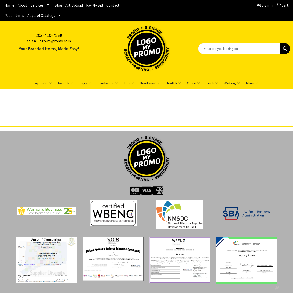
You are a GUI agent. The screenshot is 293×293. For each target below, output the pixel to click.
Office (193, 83)
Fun (129, 83)
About (22, 5)
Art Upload (74, 5)
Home (9, 5)
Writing (232, 83)
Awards (65, 83)
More (252, 83)
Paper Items (14, 15)
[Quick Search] (239, 48)
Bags (85, 83)
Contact (112, 5)
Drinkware (107, 83)
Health (173, 83)
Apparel (43, 83)
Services (37, 5)
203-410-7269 (49, 35)
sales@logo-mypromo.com (49, 41)
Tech (212, 83)
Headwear (149, 83)
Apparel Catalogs (41, 15)
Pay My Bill (94, 5)
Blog (58, 5)
